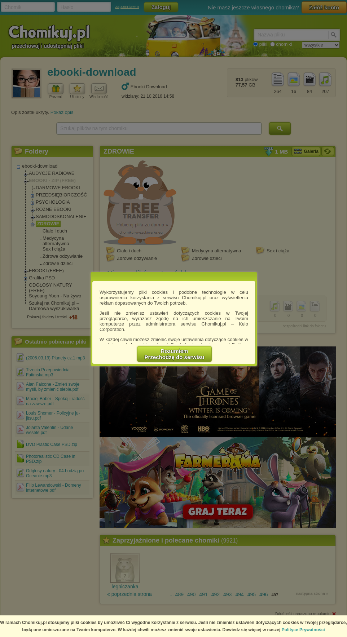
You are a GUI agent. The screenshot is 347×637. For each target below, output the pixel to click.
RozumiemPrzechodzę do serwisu (175, 354)
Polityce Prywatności (303, 629)
